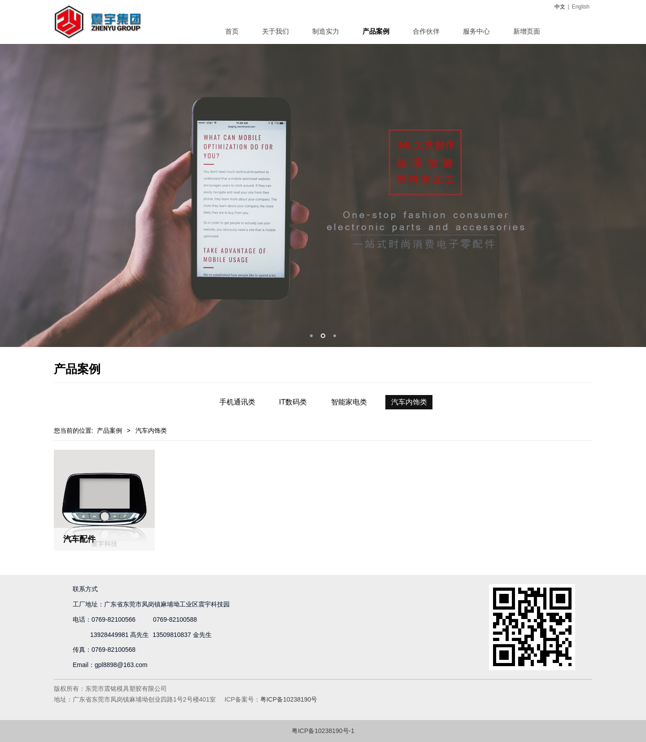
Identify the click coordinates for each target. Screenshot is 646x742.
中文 (559, 7)
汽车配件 (79, 539)
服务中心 (476, 31)
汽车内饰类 (409, 402)
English (580, 7)
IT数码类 (293, 402)
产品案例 (375, 31)
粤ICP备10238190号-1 (323, 730)
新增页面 (526, 31)
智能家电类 (349, 402)
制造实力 (325, 31)
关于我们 (275, 31)
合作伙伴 (426, 31)
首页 (232, 31)
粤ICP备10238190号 (289, 699)
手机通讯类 (237, 402)
